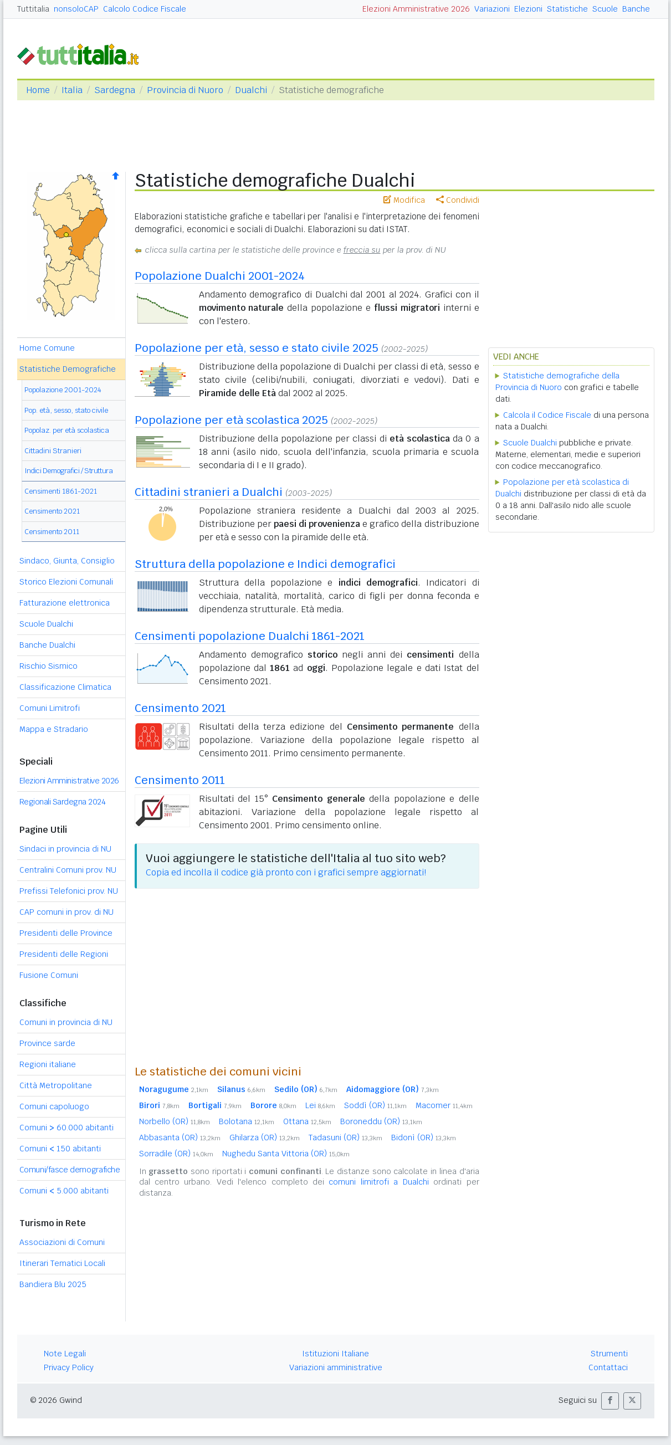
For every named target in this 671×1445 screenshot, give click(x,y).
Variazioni (492, 9)
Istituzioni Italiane (335, 1354)
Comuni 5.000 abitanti (64, 1191)
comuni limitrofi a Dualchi (378, 1182)
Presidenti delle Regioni (63, 954)
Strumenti (609, 1354)
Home (38, 90)
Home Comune (47, 348)
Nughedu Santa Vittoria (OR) (286, 1154)
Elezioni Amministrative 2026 (416, 9)
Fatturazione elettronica (64, 603)
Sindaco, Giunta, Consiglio (67, 561)
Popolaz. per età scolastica (66, 430)
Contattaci (608, 1367)
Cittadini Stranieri (52, 450)
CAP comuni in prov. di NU (66, 912)
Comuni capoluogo (54, 1106)
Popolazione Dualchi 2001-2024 (220, 276)
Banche (636, 9)
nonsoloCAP (76, 9)
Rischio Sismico (48, 666)
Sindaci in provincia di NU (65, 849)
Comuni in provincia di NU (65, 1022)
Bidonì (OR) (423, 1137)
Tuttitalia (33, 9)
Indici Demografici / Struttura (68, 470)
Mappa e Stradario (53, 729)
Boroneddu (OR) (381, 1121)
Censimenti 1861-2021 (60, 491)
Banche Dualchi (47, 645)
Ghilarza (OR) (264, 1137)
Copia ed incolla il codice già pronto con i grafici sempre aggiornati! (286, 872)
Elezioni (528, 9)
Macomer (444, 1105)
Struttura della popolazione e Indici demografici (265, 564)
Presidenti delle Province (65, 933)
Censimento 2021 (52, 511)
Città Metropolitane (55, 1085)
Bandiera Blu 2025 (52, 1284)
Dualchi (251, 90)
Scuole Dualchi (46, 624)
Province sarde (47, 1043)
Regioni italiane (47, 1064)
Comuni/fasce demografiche (69, 1170)
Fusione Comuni (48, 975)
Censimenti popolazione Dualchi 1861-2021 (250, 636)
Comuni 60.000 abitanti (66, 1128)
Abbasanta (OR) (180, 1137)
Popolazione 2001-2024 (62, 389)
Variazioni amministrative (335, 1367)
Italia (72, 90)
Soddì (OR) (375, 1105)
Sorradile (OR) (176, 1154)
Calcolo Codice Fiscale (144, 9)
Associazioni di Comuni (62, 1242)
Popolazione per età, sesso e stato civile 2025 (256, 348)
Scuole (605, 9)
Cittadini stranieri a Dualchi (209, 492)
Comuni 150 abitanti (60, 1149)
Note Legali (65, 1354)
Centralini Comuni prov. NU (67, 870)
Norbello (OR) (174, 1121)
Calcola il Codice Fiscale (547, 415)
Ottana (307, 1121)
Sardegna (114, 90)
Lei (320, 1105)
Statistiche (567, 9)
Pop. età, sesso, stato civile (66, 410)
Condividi (457, 200)
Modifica (404, 200)
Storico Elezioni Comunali (66, 582)
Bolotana (246, 1121)
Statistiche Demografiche (67, 369)
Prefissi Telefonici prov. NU (68, 891)
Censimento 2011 (51, 531)
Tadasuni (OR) (345, 1137)
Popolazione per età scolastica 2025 (231, 420)
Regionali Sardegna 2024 (62, 802)
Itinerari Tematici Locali (62, 1263)
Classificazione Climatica (65, 687)
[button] (610, 1401)
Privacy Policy (69, 1367)
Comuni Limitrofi (49, 708)
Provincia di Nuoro (185, 90)
